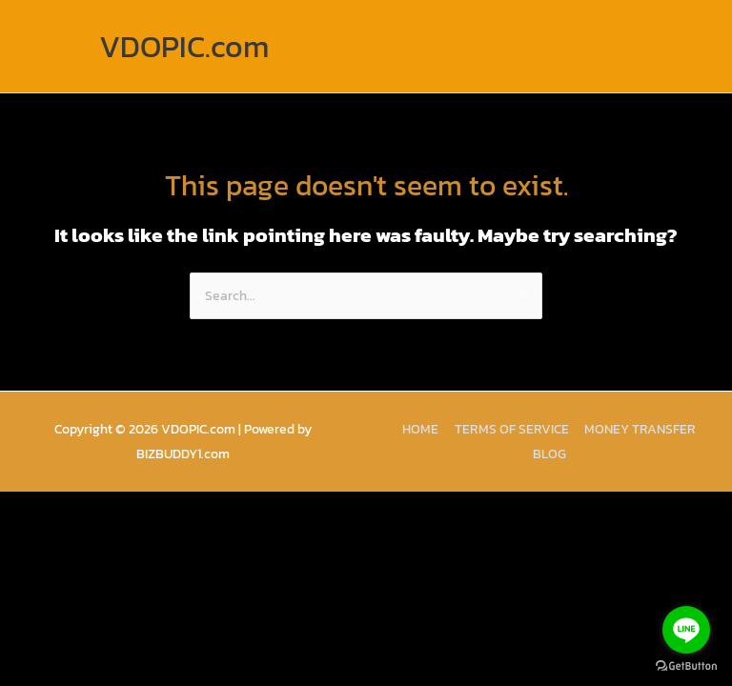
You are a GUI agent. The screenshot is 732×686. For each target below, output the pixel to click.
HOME (420, 428)
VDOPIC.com (184, 47)
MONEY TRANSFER (640, 428)
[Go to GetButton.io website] (686, 666)
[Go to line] (686, 630)
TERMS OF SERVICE (512, 428)
